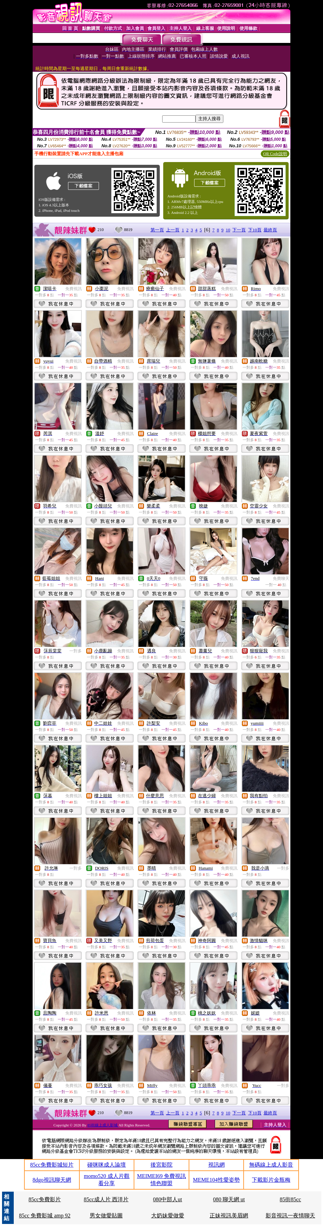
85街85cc (290, 1199)
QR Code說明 (275, 153)
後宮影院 (161, 1165)
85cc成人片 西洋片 (106, 1199)
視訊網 (216, 1165)
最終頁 (270, 229)
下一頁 (239, 229)
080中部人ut (167, 1199)
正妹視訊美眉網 (229, 1215)
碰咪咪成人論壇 (106, 1165)
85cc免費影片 (45, 1199)
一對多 (75, 651)
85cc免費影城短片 (52, 1165)
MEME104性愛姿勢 (216, 1180)
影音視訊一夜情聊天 (290, 1215)
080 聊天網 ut (229, 1199)
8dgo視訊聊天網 (52, 1180)
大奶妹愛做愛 (167, 1215)
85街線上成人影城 (103, 1125)
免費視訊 (73, 288)
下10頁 (254, 229)
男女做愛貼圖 (106, 1215)
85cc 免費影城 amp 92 (44, 1215)
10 (228, 229)
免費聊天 (281, 578)
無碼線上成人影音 (271, 1165)
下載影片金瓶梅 (271, 1180)
